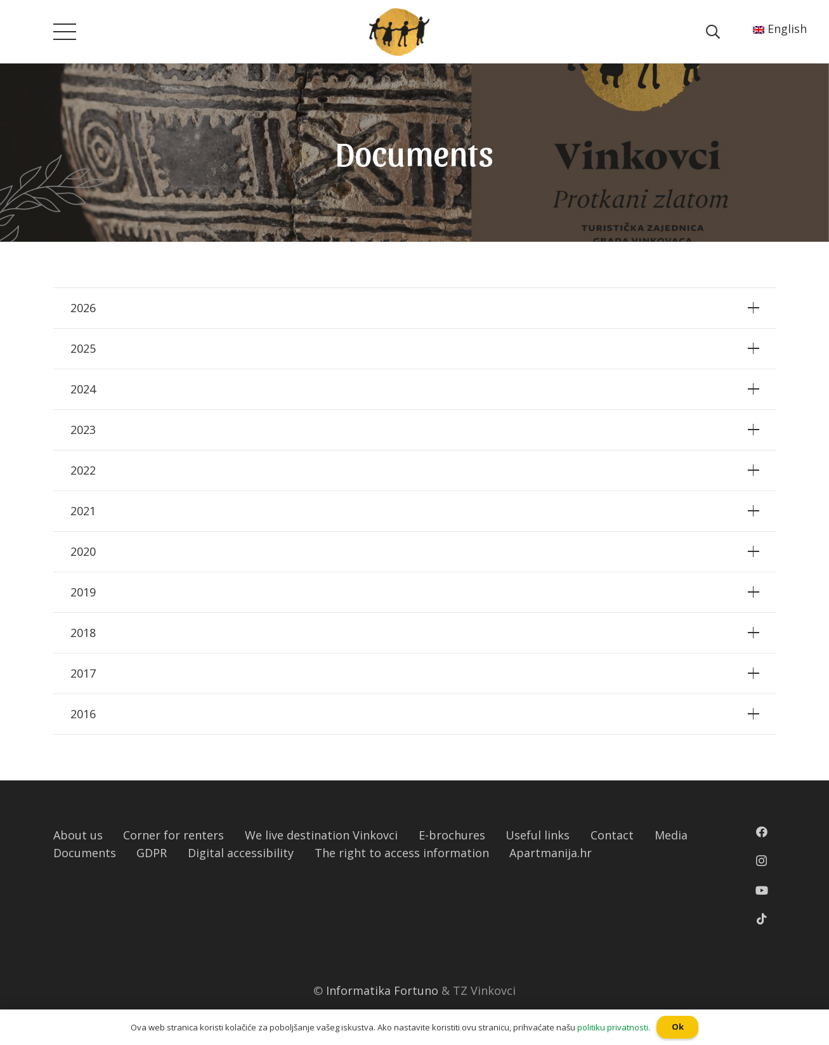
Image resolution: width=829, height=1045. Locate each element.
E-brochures (452, 835)
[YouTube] (761, 890)
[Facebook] (761, 832)
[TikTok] (762, 918)
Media (671, 835)
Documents (84, 852)
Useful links (538, 835)
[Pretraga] (713, 32)
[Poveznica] (399, 32)
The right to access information (402, 852)
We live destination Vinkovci (321, 835)
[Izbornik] (64, 32)
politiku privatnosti (612, 1027)
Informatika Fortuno (382, 990)
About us (78, 835)
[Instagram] (761, 861)
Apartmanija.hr (550, 852)
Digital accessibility (241, 852)
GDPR (151, 852)
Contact (612, 835)
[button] (5, 9)
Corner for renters (173, 835)
